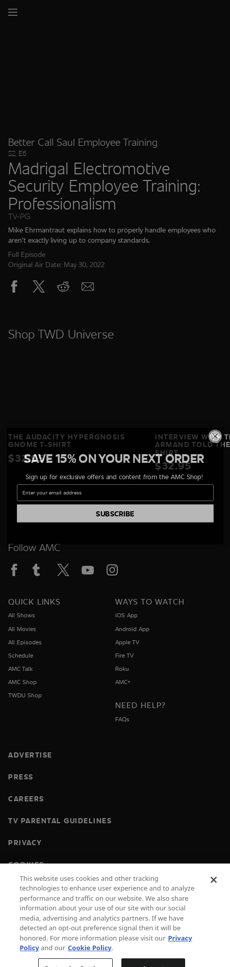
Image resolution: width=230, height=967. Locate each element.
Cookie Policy (90, 957)
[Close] (213, 889)
